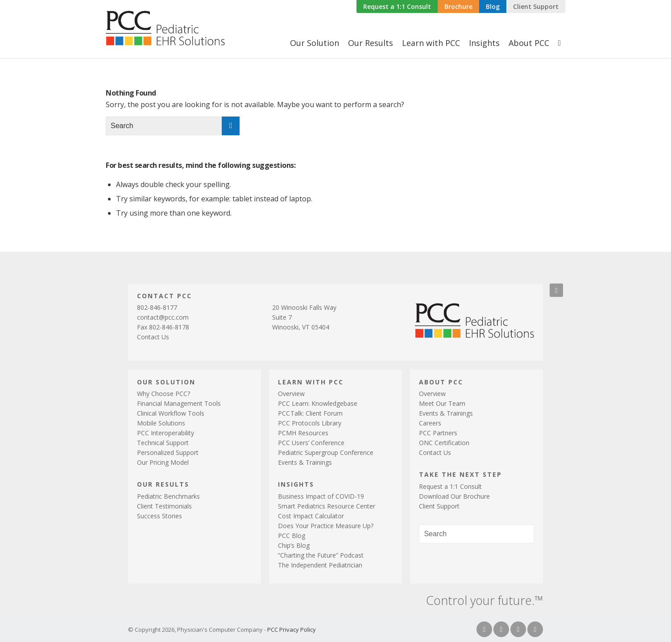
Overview (291, 393)
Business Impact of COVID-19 (321, 496)
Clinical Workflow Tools (170, 413)
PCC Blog (291, 535)
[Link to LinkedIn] (518, 629)
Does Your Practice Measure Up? (325, 525)
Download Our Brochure (454, 496)
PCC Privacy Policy (291, 629)
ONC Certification (444, 442)
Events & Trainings (305, 462)
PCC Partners (438, 433)
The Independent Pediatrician (320, 565)
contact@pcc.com (163, 317)
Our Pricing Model (163, 462)
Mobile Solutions (161, 423)
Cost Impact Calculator (311, 516)
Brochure (458, 6)
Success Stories (159, 516)
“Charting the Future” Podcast (321, 555)
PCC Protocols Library (309, 423)
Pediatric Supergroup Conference (325, 452)
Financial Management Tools (179, 403)
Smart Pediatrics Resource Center (326, 506)
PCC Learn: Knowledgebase (317, 403)
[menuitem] (397, 6)
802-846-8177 (157, 307)
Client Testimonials (164, 506)
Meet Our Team (442, 403)
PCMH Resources (303, 433)
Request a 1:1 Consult (397, 6)
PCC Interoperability (165, 433)
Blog (493, 6)
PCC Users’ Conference (311, 442)
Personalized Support (168, 452)
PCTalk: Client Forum (310, 413)
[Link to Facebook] (484, 629)
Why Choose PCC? (163, 393)
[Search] (559, 42)
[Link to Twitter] (501, 629)
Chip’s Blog (294, 545)
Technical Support (163, 442)
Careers (430, 423)
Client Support (536, 6)
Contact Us (153, 337)
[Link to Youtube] (535, 629)
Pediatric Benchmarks (168, 496)
